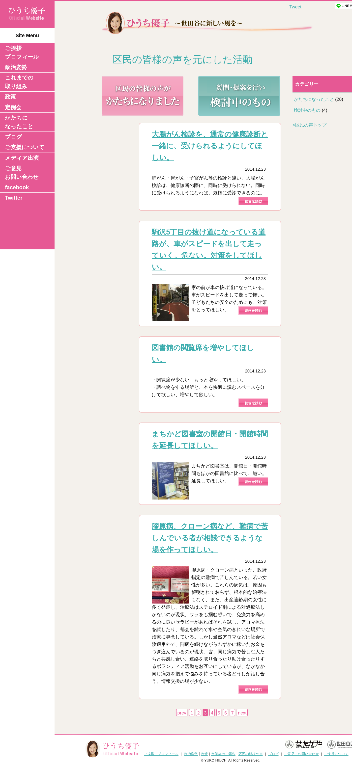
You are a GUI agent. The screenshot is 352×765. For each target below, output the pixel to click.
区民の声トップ (309, 125)
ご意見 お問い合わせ (22, 172)
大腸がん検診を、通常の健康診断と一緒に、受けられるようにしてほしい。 (210, 145)
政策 (10, 97)
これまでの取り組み (19, 82)
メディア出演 (22, 158)
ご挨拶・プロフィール (161, 754)
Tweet (295, 6)
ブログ (13, 137)
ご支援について (24, 147)
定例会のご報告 (223, 754)
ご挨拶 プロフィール (22, 52)
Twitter (13, 198)
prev (181, 712)
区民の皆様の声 (250, 754)
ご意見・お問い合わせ (301, 754)
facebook (17, 187)
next (242, 712)
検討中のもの (307, 110)
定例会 (13, 107)
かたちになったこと (19, 122)
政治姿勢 (16, 67)
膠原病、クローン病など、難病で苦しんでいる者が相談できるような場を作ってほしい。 (210, 538)
